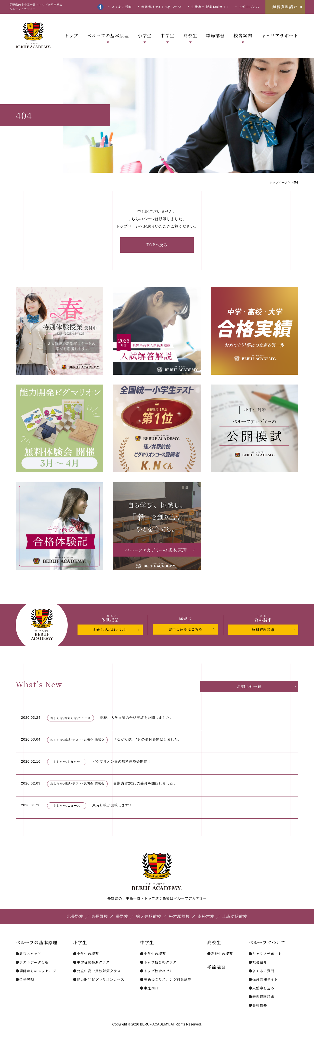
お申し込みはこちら (110, 629)
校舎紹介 (259, 973)
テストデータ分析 (34, 973)
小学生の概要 (88, 965)
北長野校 (75, 928)
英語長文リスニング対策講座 (167, 991)
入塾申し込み (249, 6)
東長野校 (99, 928)
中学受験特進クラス (93, 973)
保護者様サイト (265, 991)
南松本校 (206, 928)
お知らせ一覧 (271, 687)
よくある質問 (121, 6)
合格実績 (26, 991)
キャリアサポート (279, 35)
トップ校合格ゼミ (158, 982)
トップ (71, 35)
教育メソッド (30, 965)
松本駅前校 (179, 928)
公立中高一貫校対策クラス (99, 982)
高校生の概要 (222, 965)
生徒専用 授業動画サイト (210, 6)
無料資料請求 (285, 7)
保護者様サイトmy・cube (161, 6)
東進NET (151, 999)
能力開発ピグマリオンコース (100, 991)
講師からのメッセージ (37, 982)
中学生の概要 (155, 965)
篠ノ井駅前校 (148, 928)
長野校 (122, 928)
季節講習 (215, 35)
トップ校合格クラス (160, 973)
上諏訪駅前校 (234, 928)
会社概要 (259, 1016)
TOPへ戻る (157, 245)
